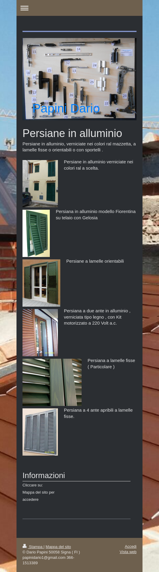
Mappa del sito (58, 546)
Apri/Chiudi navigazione (79, 7)
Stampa (33, 546)
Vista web (128, 552)
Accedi (130, 546)
